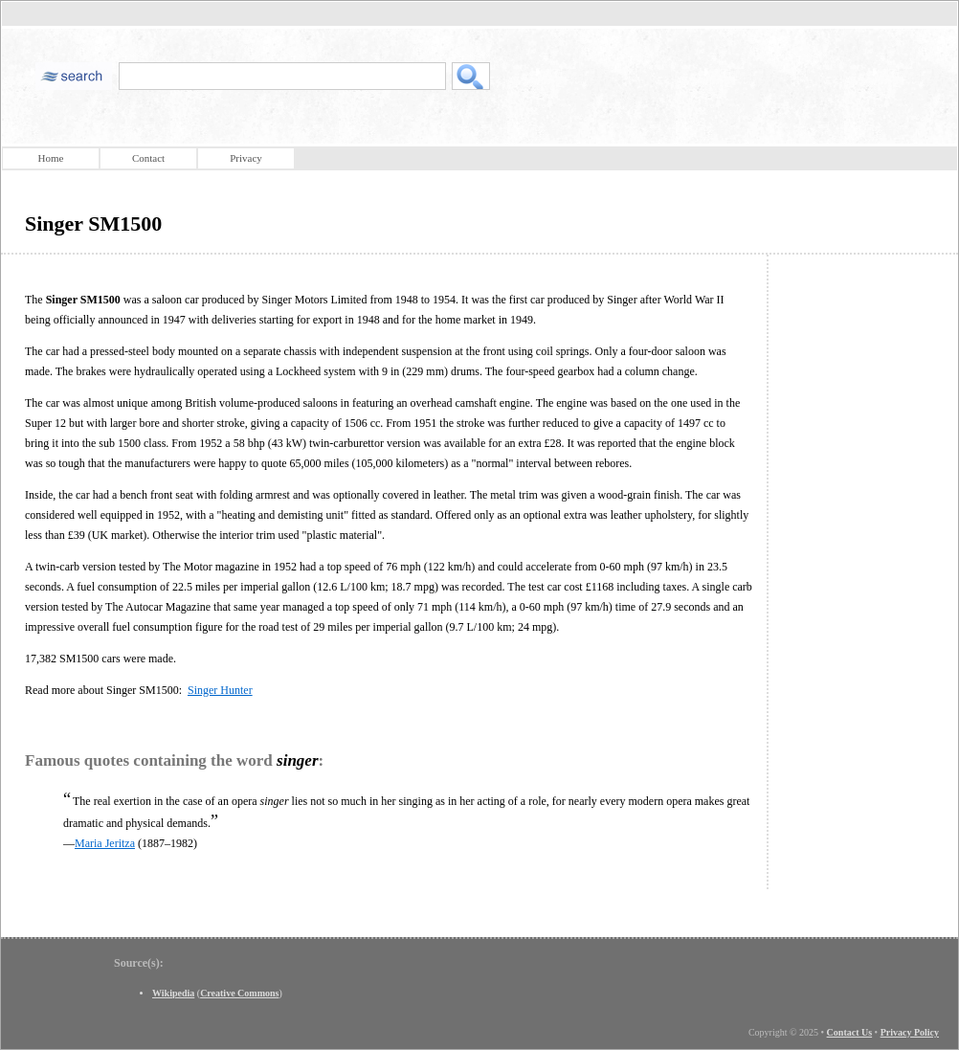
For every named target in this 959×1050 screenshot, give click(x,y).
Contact (148, 158)
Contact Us (850, 1032)
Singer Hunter (220, 690)
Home (51, 158)
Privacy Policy (910, 1032)
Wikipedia (173, 993)
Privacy (246, 158)
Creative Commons (239, 993)
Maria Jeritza (105, 843)
